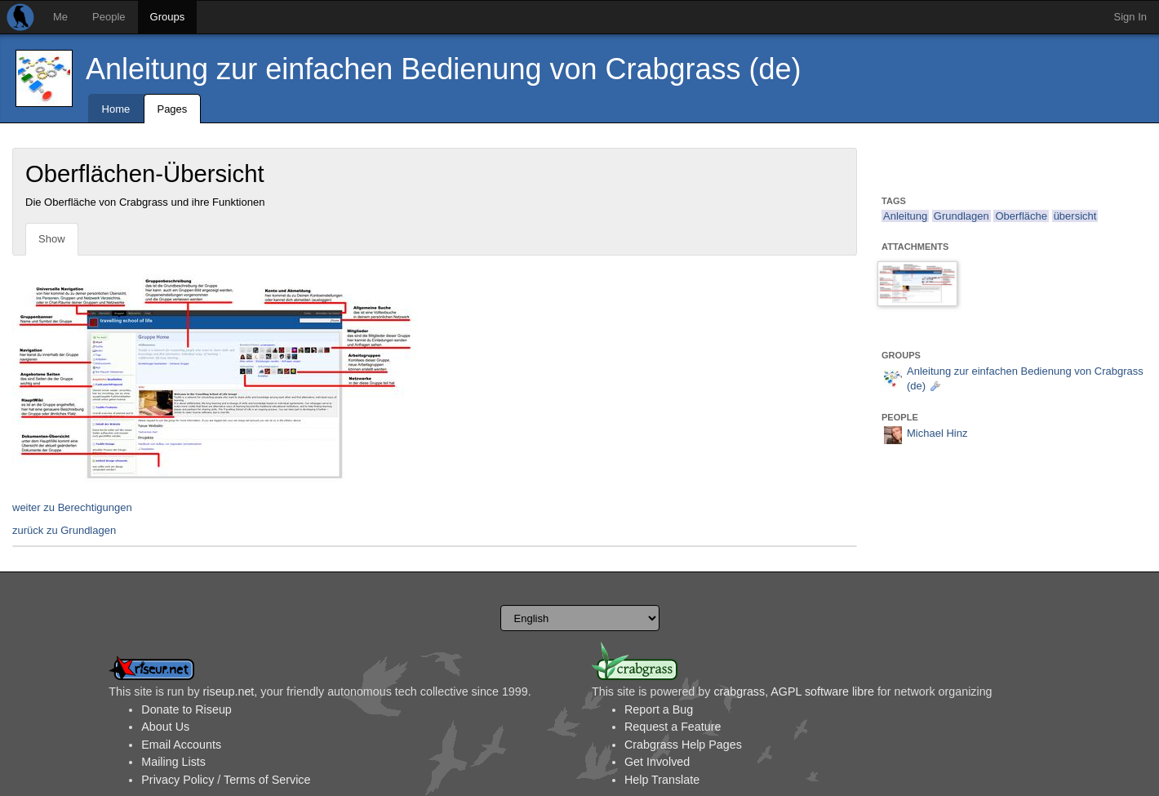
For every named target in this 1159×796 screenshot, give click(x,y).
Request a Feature (672, 726)
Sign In (1130, 17)
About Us (165, 726)
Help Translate (661, 779)
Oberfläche (1021, 216)
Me (60, 17)
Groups (167, 17)
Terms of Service (267, 779)
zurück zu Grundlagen (64, 530)
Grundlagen (961, 216)
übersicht (1075, 216)
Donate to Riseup (186, 709)
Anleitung (905, 216)
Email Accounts (181, 744)
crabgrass (739, 691)
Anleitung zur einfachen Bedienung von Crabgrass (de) (444, 69)
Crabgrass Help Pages (683, 744)
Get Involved (657, 761)
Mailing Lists (173, 761)
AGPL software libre (822, 691)
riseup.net (229, 691)
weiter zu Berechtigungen (72, 507)
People (108, 17)
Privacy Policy (177, 779)
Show (51, 239)
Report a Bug (658, 709)
